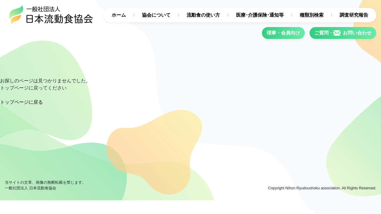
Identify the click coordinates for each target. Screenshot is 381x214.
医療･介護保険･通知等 (260, 15)
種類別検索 (312, 15)
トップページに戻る (21, 102)
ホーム (119, 15)
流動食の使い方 (203, 15)
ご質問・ (342, 33)
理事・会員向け (283, 32)
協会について (156, 15)
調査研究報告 (354, 15)
